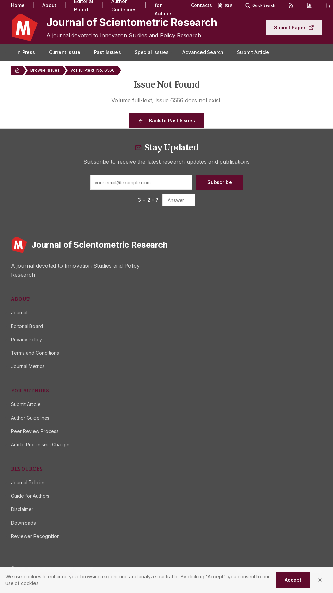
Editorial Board (27, 326)
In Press (25, 52)
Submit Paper (294, 27)
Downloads (23, 523)
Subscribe (219, 182)
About (49, 5)
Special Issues (152, 52)
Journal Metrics (28, 366)
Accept (293, 580)
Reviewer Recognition (35, 536)
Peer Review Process (35, 431)
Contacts (201, 5)
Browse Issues (45, 70)
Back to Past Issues (166, 120)
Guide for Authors (30, 496)
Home (17, 5)
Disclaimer (22, 509)
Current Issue (64, 52)
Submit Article (253, 52)
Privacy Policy (26, 339)
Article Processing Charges (41, 444)
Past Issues (107, 52)
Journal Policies (28, 482)
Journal (19, 312)
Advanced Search (203, 52)
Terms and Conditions (35, 353)
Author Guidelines (30, 418)
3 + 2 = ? (148, 200)
